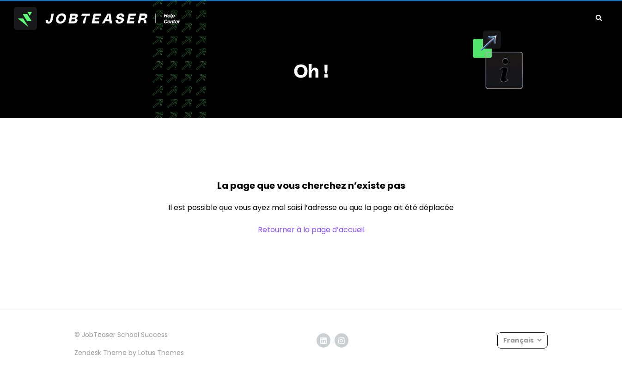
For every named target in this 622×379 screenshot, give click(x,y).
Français (519, 340)
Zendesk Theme (100, 352)
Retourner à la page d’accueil (311, 229)
